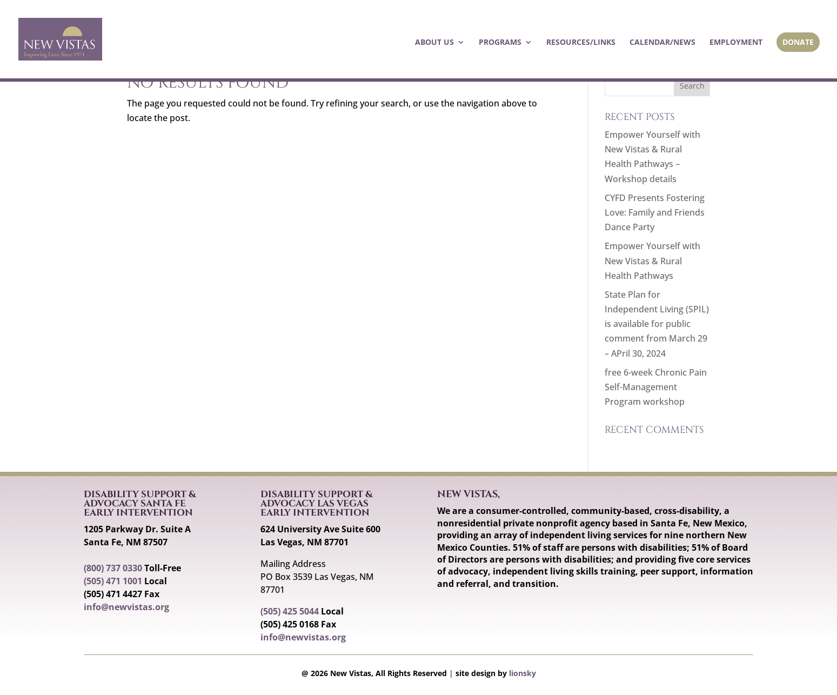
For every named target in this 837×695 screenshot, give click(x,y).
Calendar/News (662, 42)
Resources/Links (580, 42)
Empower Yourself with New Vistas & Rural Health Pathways (652, 260)
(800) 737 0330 (113, 568)
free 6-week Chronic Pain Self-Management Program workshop (656, 386)
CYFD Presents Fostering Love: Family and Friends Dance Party (655, 212)
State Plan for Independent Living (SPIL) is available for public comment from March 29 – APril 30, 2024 (657, 324)
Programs (500, 42)
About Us (434, 42)
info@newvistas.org (126, 607)
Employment (735, 42)
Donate (798, 42)
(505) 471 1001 (113, 581)
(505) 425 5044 (289, 611)
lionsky (522, 673)
